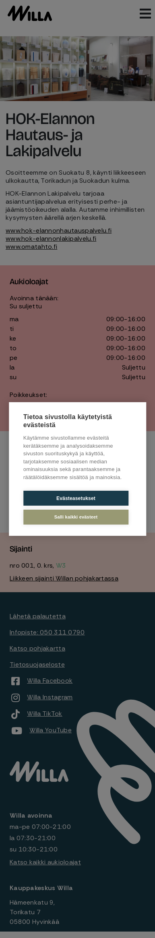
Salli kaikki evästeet (76, 516)
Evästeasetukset (75, 498)
